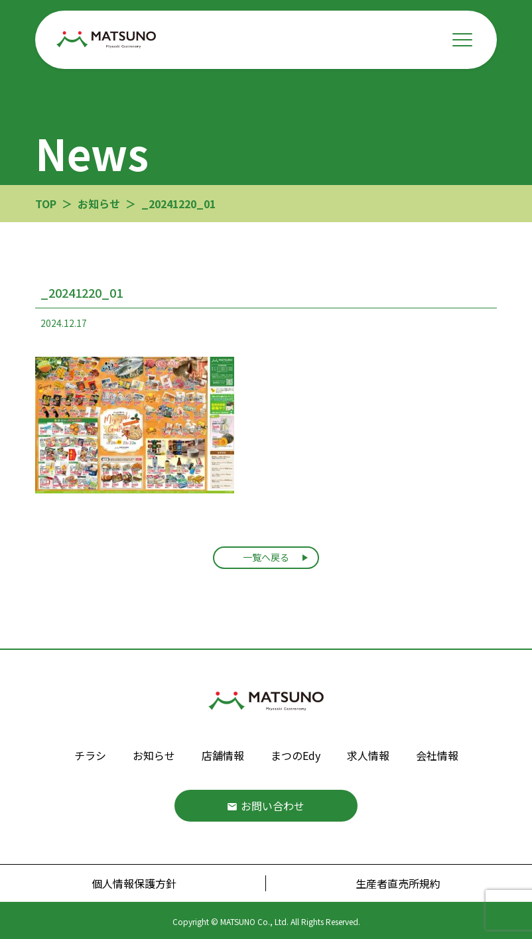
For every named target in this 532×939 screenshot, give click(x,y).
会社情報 (437, 755)
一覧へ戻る (266, 557)
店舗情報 (223, 755)
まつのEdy (295, 755)
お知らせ (154, 755)
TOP (45, 204)
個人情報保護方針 (134, 883)
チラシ (90, 755)
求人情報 (368, 755)
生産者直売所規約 (398, 883)
